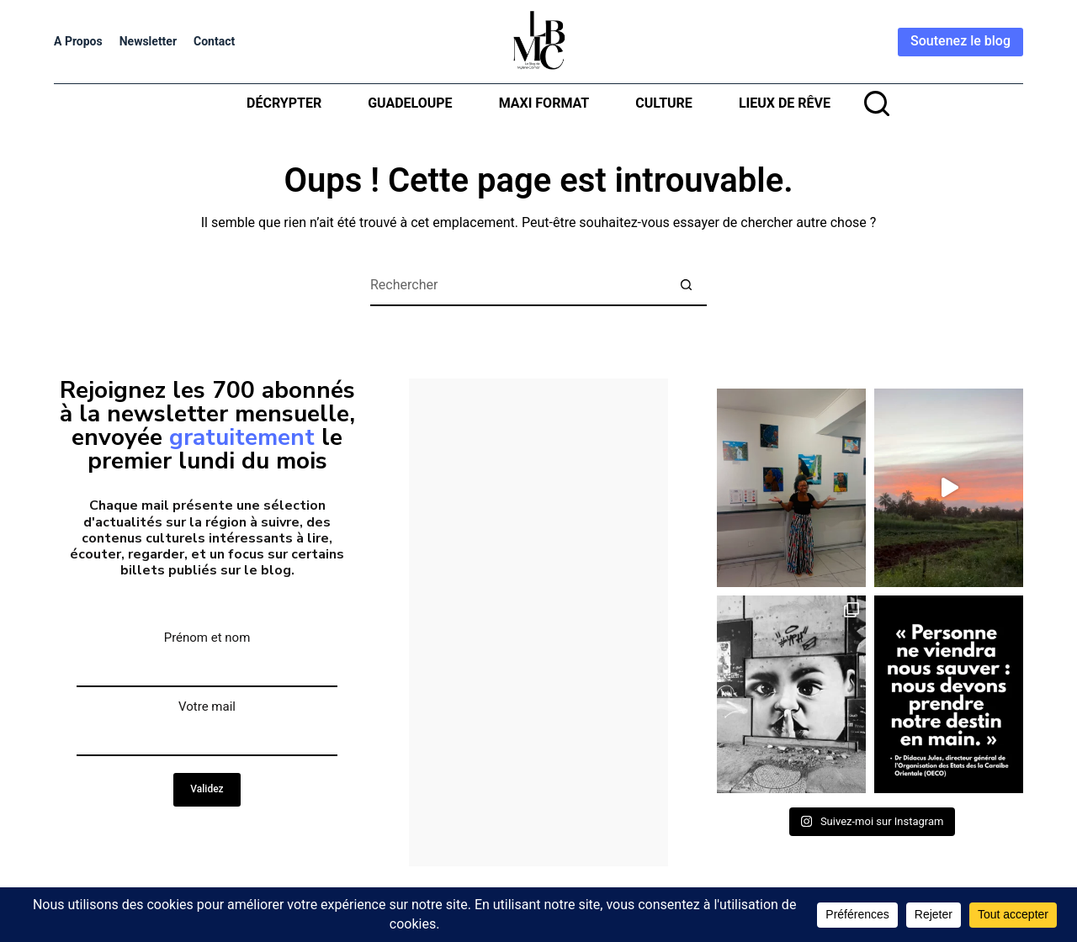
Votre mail (207, 706)
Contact (214, 41)
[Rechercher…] (517, 285)
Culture (663, 103)
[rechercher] (876, 103)
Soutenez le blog (960, 41)
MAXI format (544, 103)
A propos (78, 41)
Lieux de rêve (784, 103)
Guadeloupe (410, 103)
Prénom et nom (207, 637)
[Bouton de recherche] (686, 285)
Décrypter (284, 103)
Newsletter (148, 41)
